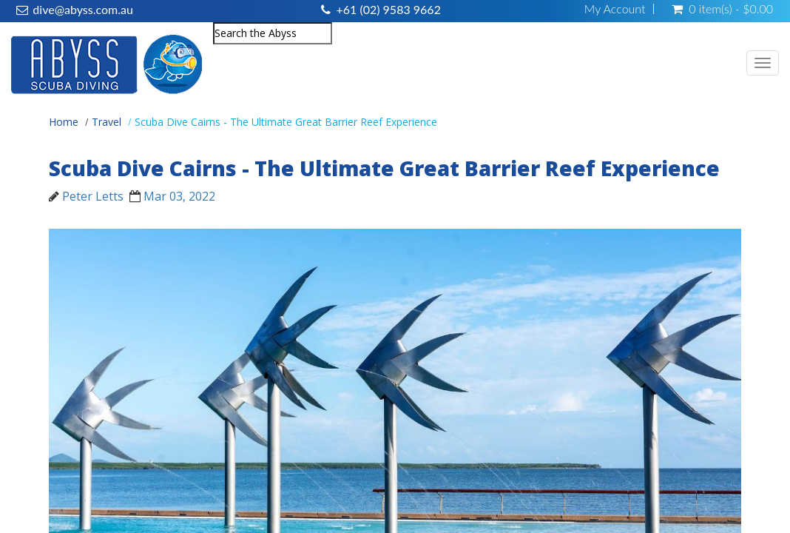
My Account (615, 9)
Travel (106, 122)
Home (63, 122)
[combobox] (272, 33)
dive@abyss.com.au (82, 9)
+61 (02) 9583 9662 (388, 9)
